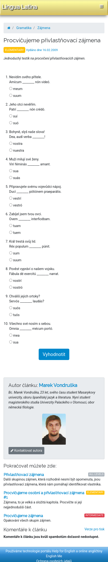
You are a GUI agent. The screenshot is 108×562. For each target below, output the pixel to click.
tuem (15, 233)
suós (14, 308)
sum (14, 253)
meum (15, 89)
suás (14, 178)
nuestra (16, 150)
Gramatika (23, 28)
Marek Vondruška (58, 385)
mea (14, 335)
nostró (16, 287)
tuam (15, 226)
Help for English (63, 551)
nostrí (15, 281)
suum (15, 96)
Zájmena (43, 28)
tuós (14, 315)
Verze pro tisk (94, 529)
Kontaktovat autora (26, 450)
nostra (15, 144)
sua (13, 171)
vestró (15, 205)
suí (13, 116)
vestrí (15, 198)
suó (13, 123)
